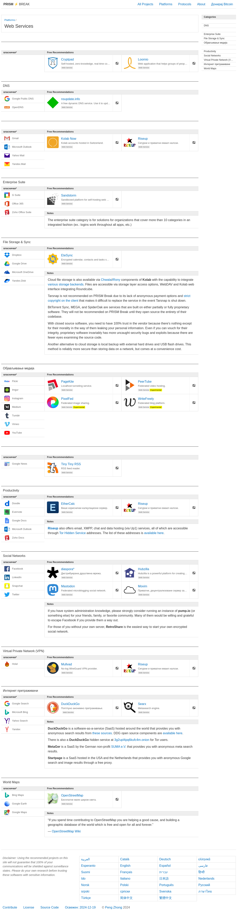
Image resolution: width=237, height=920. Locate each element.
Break (17, 4)
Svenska (165, 891)
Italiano (125, 878)
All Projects (145, 4)
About (201, 4)
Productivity (210, 51)
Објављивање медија (215, 42)
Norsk (85, 885)
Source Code (49, 907)
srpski (85, 891)
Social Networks (212, 55)
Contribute (10, 907)
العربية (85, 859)
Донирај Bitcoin (222, 4)
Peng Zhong (114, 907)
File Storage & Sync (214, 38)
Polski (124, 885)
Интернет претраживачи (217, 64)
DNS (206, 25)
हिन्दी (201, 872)
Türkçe (86, 898)
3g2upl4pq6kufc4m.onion (131, 739)
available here (154, 533)
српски (125, 891)
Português (166, 885)
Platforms (165, 4)
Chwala (106, 279)
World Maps (210, 68)
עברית (163, 872)
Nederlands (206, 878)
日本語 (164, 878)
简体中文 (126, 898)
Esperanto (88, 865)
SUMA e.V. (118, 746)
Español (165, 865)
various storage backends (65, 284)
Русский (204, 885)
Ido (83, 878)
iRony (116, 279)
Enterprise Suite (212, 34)
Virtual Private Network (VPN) (219, 60)
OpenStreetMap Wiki (66, 831)
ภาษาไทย (205, 891)
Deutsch (165, 859)
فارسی (203, 865)
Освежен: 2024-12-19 (80, 907)
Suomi (85, 872)
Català (124, 859)
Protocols (184, 4)
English (125, 865)
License (28, 907)
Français (126, 872)
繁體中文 (165, 898)
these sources (102, 733)
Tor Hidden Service (72, 533)
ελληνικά (204, 859)
